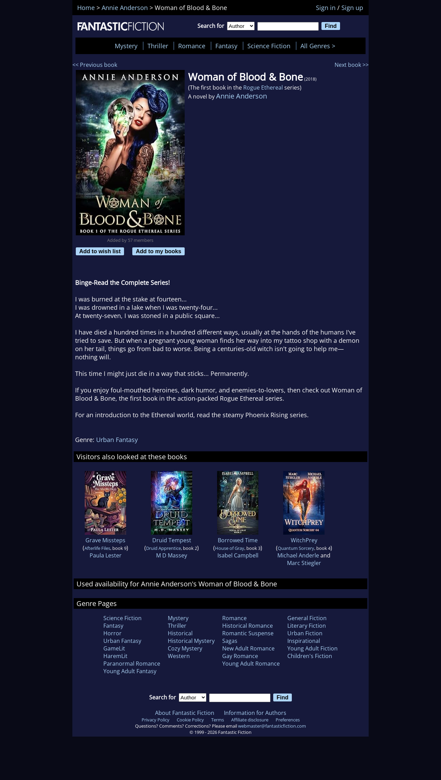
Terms (217, 720)
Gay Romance (240, 656)
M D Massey (171, 555)
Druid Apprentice (163, 548)
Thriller (157, 46)
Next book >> (352, 65)
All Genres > (319, 46)
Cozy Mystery (185, 648)
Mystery (126, 46)
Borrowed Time (238, 540)
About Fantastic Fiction (184, 713)
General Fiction (307, 618)
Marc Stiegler (304, 563)
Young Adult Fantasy (129, 671)
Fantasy (226, 46)
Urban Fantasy (117, 439)
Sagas (229, 641)
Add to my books (158, 251)
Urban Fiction (304, 633)
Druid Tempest (171, 540)
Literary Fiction (306, 625)
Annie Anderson (241, 96)
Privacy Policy (156, 720)
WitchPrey (304, 540)
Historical (180, 633)
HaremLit (115, 656)
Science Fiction (268, 46)
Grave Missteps (105, 540)
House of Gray (229, 548)
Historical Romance (247, 625)
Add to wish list (100, 251)
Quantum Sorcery (296, 548)
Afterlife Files (97, 548)
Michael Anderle (298, 555)
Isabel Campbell (237, 555)
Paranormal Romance (131, 663)
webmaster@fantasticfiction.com (272, 726)
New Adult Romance (248, 648)
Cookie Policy (190, 720)
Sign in (326, 7)
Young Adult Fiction (312, 648)
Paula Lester (106, 555)
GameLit (114, 648)
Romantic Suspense (248, 633)
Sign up (352, 7)
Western (179, 656)
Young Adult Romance (251, 663)
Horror (112, 633)
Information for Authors (255, 713)
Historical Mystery (191, 641)
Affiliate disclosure (249, 720)
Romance (191, 46)
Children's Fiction (309, 656)
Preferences (288, 720)
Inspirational (303, 641)
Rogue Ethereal (263, 87)
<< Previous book (94, 65)
